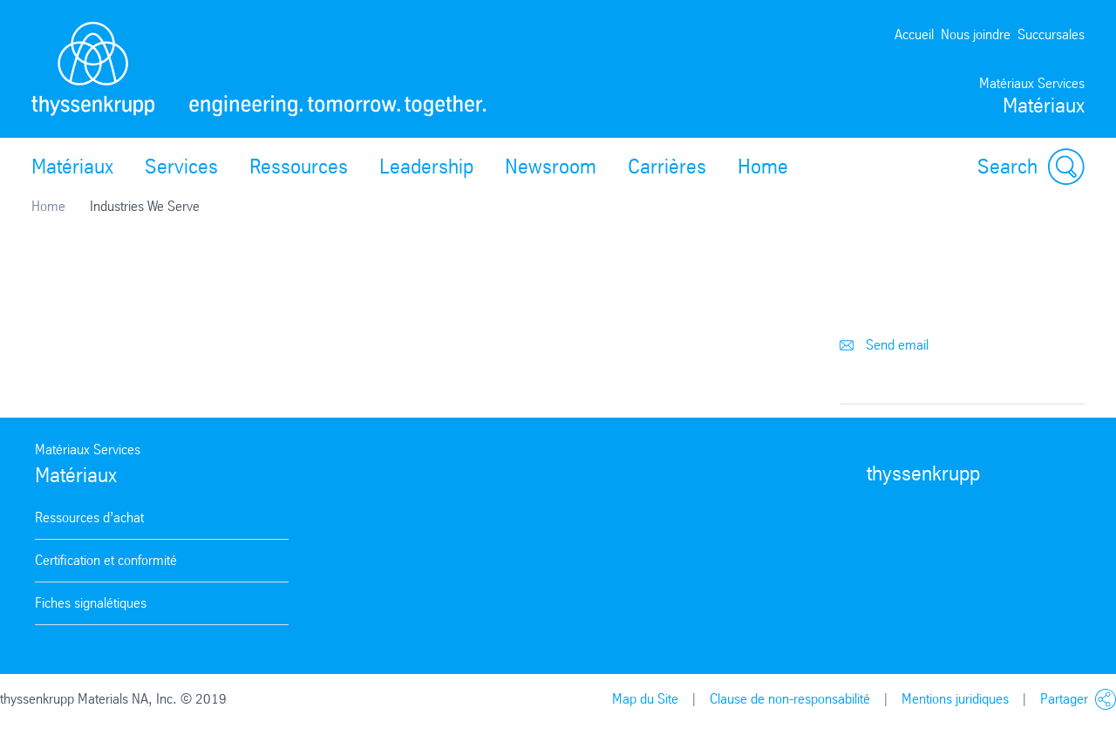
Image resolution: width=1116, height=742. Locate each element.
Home (763, 166)
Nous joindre (976, 34)
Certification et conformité (106, 560)
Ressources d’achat (89, 517)
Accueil (914, 34)
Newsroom (550, 166)
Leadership (426, 166)
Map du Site (645, 699)
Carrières (667, 166)
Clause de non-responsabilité (790, 699)
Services (181, 166)
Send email (884, 345)
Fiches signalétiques (90, 603)
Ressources (298, 166)
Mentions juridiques (955, 699)
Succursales (1051, 34)
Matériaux (72, 166)
